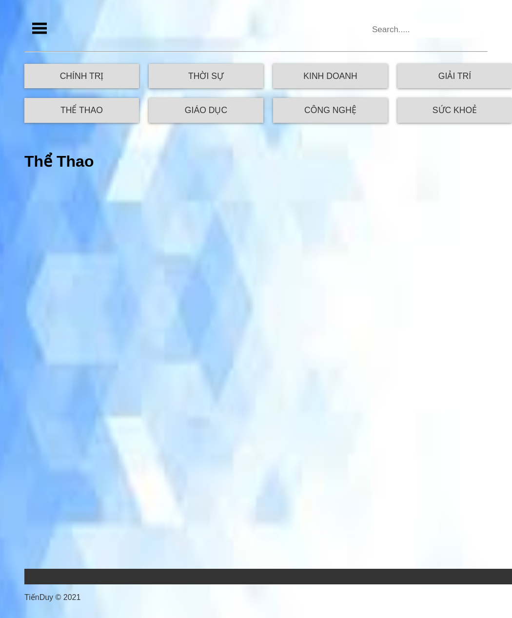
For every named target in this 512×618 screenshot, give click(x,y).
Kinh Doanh (330, 76)
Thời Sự (206, 76)
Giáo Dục (206, 110)
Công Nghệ (330, 110)
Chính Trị (82, 76)
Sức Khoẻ (455, 110)
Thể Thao (81, 110)
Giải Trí (454, 76)
